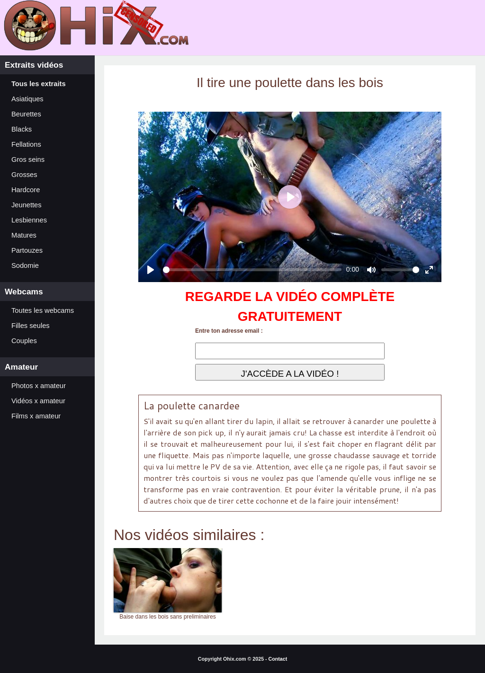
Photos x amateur (38, 386)
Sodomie (25, 265)
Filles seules (30, 325)
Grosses (24, 174)
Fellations (26, 144)
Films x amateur (36, 416)
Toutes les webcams (42, 310)
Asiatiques (27, 99)
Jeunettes (26, 205)
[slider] (252, 270)
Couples (24, 341)
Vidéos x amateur (38, 401)
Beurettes (26, 114)
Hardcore (25, 190)
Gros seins (28, 159)
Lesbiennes (29, 220)
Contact (278, 659)
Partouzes (27, 250)
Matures (23, 235)
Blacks (21, 129)
